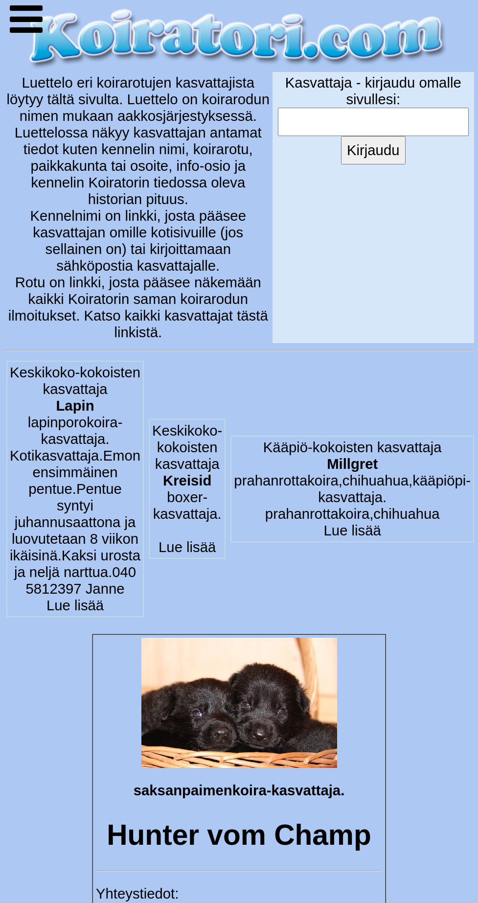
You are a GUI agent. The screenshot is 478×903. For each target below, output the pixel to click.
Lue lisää (75, 605)
